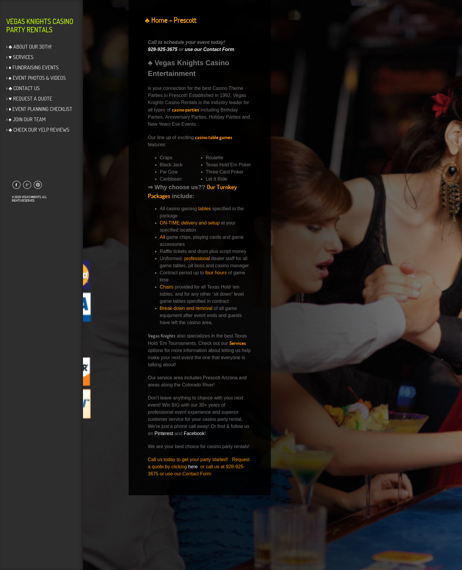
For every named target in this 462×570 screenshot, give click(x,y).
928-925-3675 (163, 49)
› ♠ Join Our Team (26, 119)
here (193, 466)
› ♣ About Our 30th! (29, 46)
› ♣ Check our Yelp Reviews (37, 129)
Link (16, 185)
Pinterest (163, 433)
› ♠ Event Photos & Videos (36, 77)
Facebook (194, 433)
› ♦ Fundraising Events (32, 67)
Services (237, 343)
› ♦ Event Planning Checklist (39, 109)
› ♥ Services (19, 57)
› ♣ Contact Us (23, 88)
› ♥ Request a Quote (29, 98)
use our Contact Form (209, 49)
